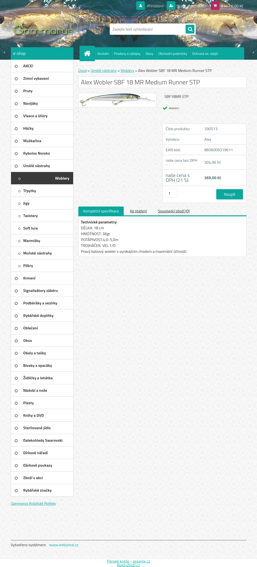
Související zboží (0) (173, 211)
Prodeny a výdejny (127, 53)
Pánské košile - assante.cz (128, 561)
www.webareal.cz (63, 545)
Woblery (127, 70)
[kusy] (172, 193)
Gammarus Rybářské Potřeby (33, 503)
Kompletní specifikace (101, 211)
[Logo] (44, 29)
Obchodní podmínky (172, 53)
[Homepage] (89, 53)
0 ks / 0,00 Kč (232, 6)
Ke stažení (138, 211)
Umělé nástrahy (104, 70)
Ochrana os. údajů (205, 53)
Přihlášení (155, 6)
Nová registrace (190, 6)
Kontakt (103, 53)
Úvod (82, 70)
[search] (190, 29)
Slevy (149, 53)
